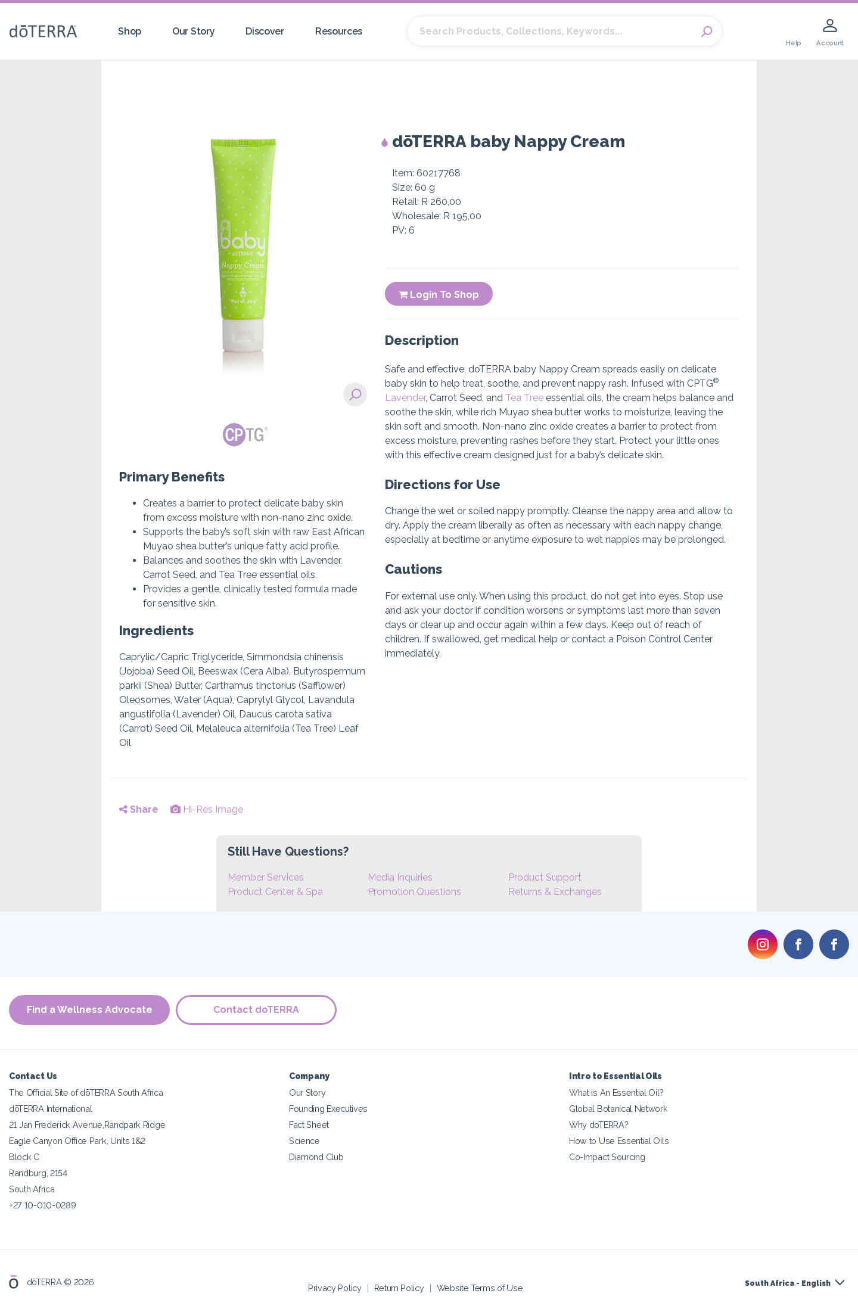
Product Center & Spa (275, 891)
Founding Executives (328, 1108)
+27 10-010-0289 (42, 1205)
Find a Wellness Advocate (90, 1010)
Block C (24, 1157)
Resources (338, 31)
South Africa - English (788, 1283)
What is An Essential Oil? (616, 1092)
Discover (264, 31)
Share (138, 809)
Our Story (193, 31)
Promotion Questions (414, 891)
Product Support (545, 877)
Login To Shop (439, 294)
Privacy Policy (335, 1288)
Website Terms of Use (480, 1288)
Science (304, 1141)
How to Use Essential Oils (619, 1141)
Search (707, 31)
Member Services (266, 877)
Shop (129, 31)
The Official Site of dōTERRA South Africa (86, 1092)
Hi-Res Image (206, 809)
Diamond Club (316, 1157)
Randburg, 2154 (38, 1173)
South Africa (31, 1189)
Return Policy (399, 1288)
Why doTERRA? (598, 1125)
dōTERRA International (50, 1108)
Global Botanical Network (618, 1108)
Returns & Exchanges (555, 891)
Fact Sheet (309, 1125)
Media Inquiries (400, 877)
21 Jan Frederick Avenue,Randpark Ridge (87, 1125)
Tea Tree (524, 397)
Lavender (405, 397)
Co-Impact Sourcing (607, 1157)
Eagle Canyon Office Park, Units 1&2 (77, 1141)
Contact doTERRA (256, 1010)
